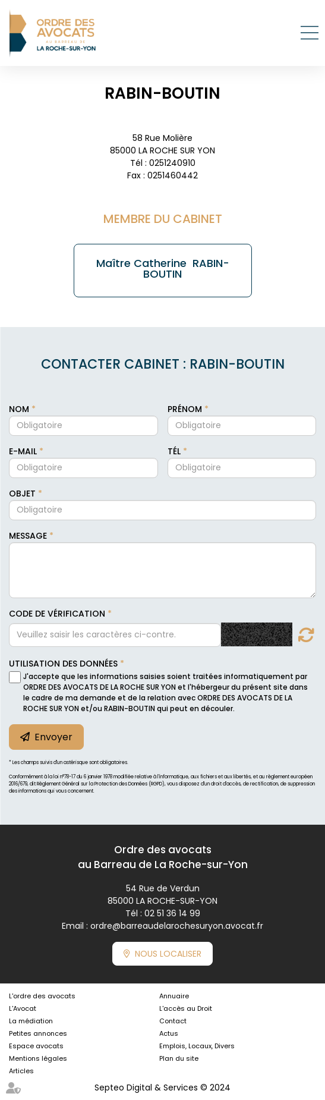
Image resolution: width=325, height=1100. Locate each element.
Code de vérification (57, 614)
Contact (173, 1021)
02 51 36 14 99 (172, 913)
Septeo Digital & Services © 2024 (162, 1087)
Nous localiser (168, 954)
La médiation (31, 1021)
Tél (175, 451)
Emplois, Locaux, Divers (197, 1046)
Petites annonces (38, 1033)
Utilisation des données (63, 664)
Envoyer (53, 737)
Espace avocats (36, 1046)
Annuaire (174, 996)
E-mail (24, 451)
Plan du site (178, 1058)
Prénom (186, 409)
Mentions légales (38, 1058)
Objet (23, 493)
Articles (21, 1071)
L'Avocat (22, 1008)
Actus (168, 1033)
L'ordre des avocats (42, 996)
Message (29, 536)
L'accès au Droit (185, 1008)
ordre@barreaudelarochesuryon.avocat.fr (176, 926)
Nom (20, 409)
